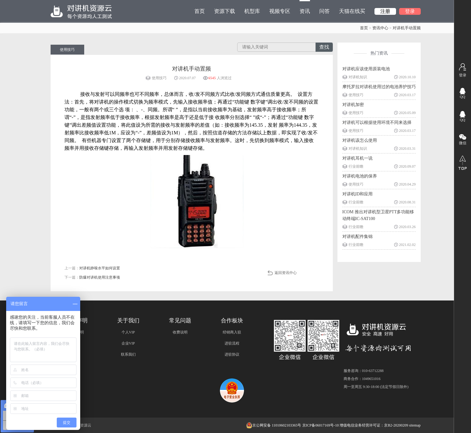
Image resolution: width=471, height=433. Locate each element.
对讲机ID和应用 (357, 194)
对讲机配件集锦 (357, 236)
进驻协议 (232, 354)
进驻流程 (232, 343)
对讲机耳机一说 (357, 158)
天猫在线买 (352, 11)
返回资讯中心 (286, 273)
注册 (385, 11)
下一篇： (92, 277)
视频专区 (279, 11)
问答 (324, 11)
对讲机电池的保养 (359, 176)
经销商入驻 (232, 332)
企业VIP (128, 343)
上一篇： (92, 268)
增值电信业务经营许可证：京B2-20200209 (374, 425)
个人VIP (128, 332)
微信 (462, 143)
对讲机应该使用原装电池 (366, 69)
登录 (410, 11)
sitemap (414, 425)
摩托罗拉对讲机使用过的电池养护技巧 (379, 86)
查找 (324, 47)
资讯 (305, 7)
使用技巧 (67, 49)
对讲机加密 (353, 104)
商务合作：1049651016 (362, 379)
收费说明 (180, 332)
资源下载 (224, 11)
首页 (199, 11)
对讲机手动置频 (407, 28)
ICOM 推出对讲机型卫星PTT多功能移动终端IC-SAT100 (378, 215)
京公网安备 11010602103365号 (273, 425)
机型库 (252, 11)
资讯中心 (380, 28)
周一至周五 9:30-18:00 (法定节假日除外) (376, 387)
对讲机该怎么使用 (359, 140)
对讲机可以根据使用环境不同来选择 (376, 122)
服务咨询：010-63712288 (364, 371)
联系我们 (128, 354)
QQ (462, 97)
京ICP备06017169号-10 (320, 425)
